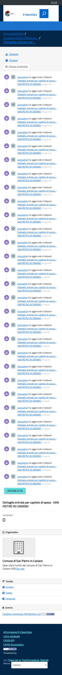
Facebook (8, 598)
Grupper (11, 60)
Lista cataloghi (11, 636)
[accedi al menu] (52, 13)
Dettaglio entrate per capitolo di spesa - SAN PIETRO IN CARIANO (37, 82)
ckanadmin (22, 77)
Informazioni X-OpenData (17, 632)
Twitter (7, 593)
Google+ (8, 587)
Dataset (12, 54)
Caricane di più (15, 490)
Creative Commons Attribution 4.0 (21, 614)
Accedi (54, 2)
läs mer (20, 569)
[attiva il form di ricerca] (44, 13)
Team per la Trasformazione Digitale (28, 660)
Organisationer (13, 33)
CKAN (9, 656)
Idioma (6, 663)
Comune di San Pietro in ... (20, 37)
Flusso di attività (16, 66)
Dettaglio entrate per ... (19, 42)
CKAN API (8, 640)
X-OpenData (30, 14)
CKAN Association (13, 645)
